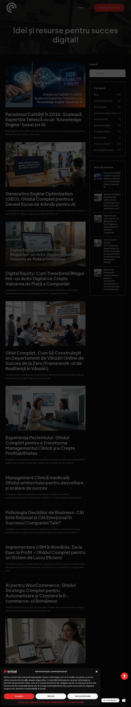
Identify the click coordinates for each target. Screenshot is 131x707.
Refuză (51, 696)
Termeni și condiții (75, 702)
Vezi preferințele (83, 696)
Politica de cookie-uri (28, 702)
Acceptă (19, 696)
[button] (96, 671)
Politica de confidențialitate (52, 702)
